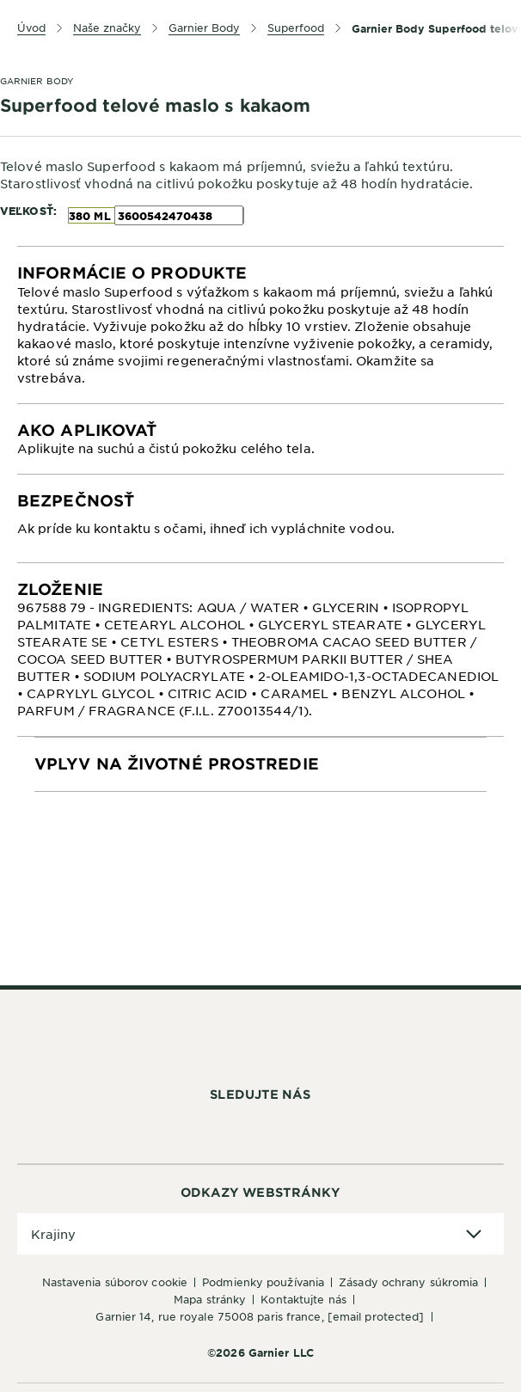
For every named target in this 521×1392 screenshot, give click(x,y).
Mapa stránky (210, 1299)
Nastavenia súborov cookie (115, 1282)
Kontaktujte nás (303, 1299)
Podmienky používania (263, 1282)
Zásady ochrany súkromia (408, 1282)
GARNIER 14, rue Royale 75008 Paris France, (259, 1316)
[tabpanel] (260, 325)
